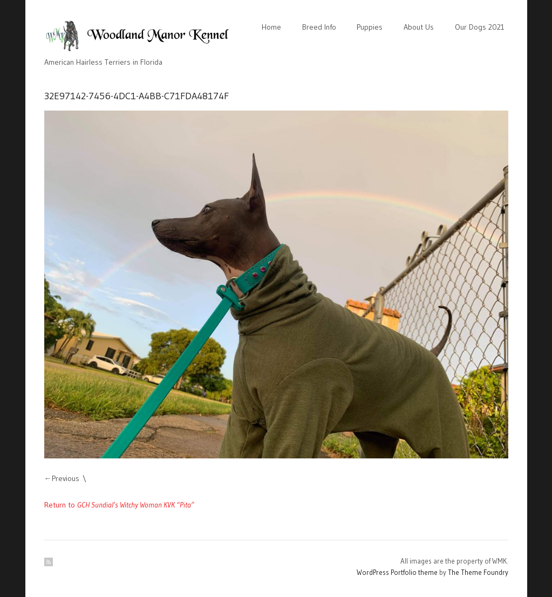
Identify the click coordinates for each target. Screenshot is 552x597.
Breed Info (319, 27)
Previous (65, 478)
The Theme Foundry (478, 572)
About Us (419, 27)
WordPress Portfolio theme (397, 572)
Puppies (370, 27)
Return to (119, 505)
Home (271, 27)
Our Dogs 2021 (480, 27)
